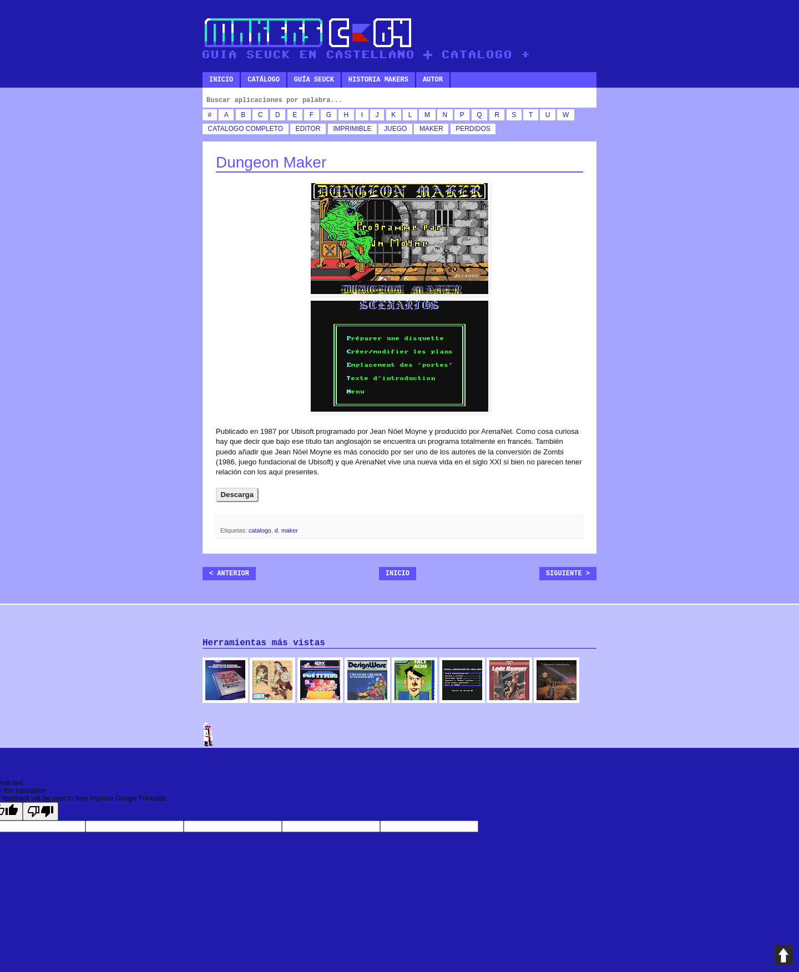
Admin (208, 734)
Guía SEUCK (314, 80)
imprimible (352, 129)
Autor (433, 80)
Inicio (221, 80)
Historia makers (378, 80)
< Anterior (229, 574)
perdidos (473, 129)
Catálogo (263, 80)
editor (308, 129)
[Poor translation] (40, 811)
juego (395, 129)
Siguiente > (568, 574)
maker (431, 129)
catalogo (226, 129)
